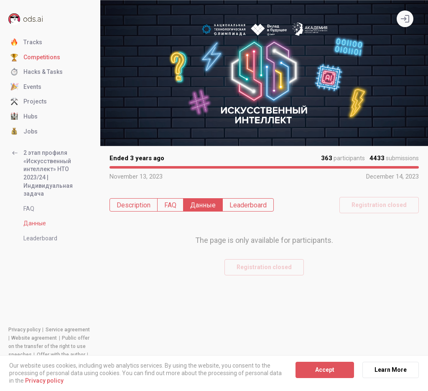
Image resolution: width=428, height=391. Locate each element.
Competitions (35, 57)
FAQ (28, 208)
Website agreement (34, 338)
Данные (34, 223)
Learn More (390, 369)
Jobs (24, 132)
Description (133, 205)
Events (25, 87)
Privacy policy (24, 330)
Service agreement (68, 330)
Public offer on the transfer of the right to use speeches (48, 346)
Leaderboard (40, 238)
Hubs (24, 117)
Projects (28, 102)
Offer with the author (61, 355)
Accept (324, 369)
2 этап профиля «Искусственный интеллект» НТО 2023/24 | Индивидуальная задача (41, 173)
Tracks (26, 42)
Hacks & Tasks (36, 72)
